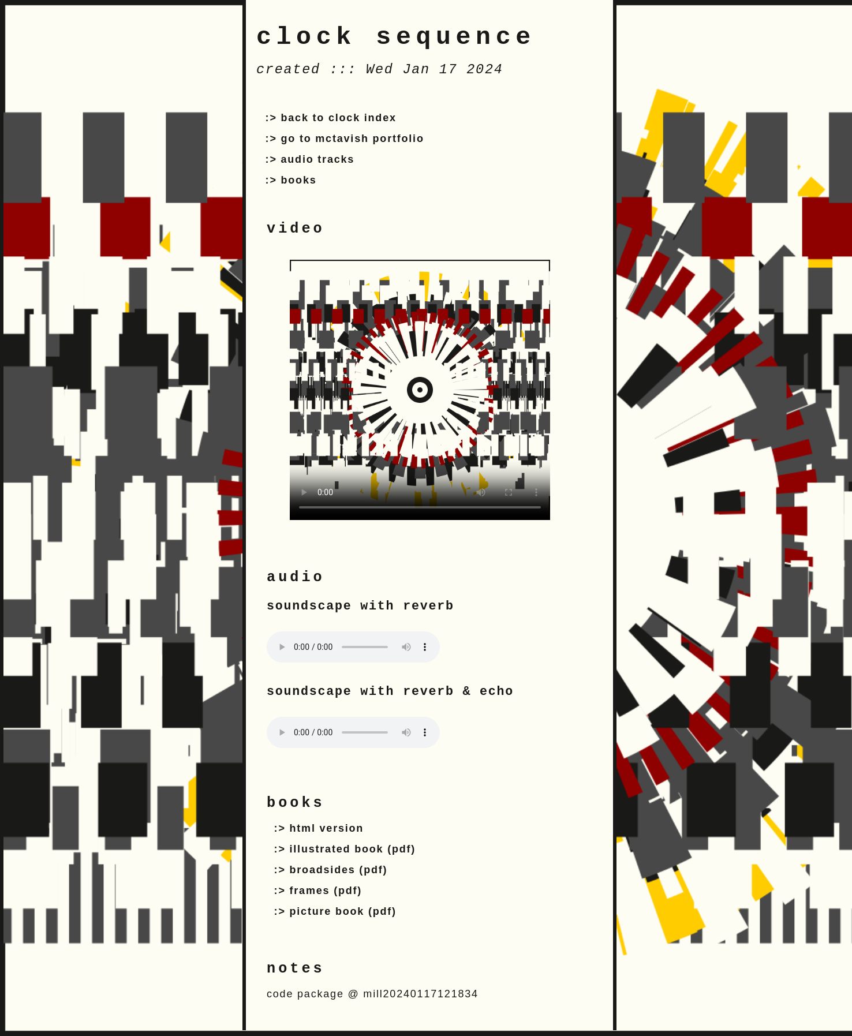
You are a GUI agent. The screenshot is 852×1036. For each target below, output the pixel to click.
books (299, 180)
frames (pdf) (326, 890)
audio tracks (318, 159)
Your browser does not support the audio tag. (353, 647)
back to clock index (339, 118)
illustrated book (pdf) (353, 849)
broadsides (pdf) (339, 870)
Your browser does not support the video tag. (420, 390)
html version (327, 828)
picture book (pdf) (343, 911)
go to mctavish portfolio (352, 138)
